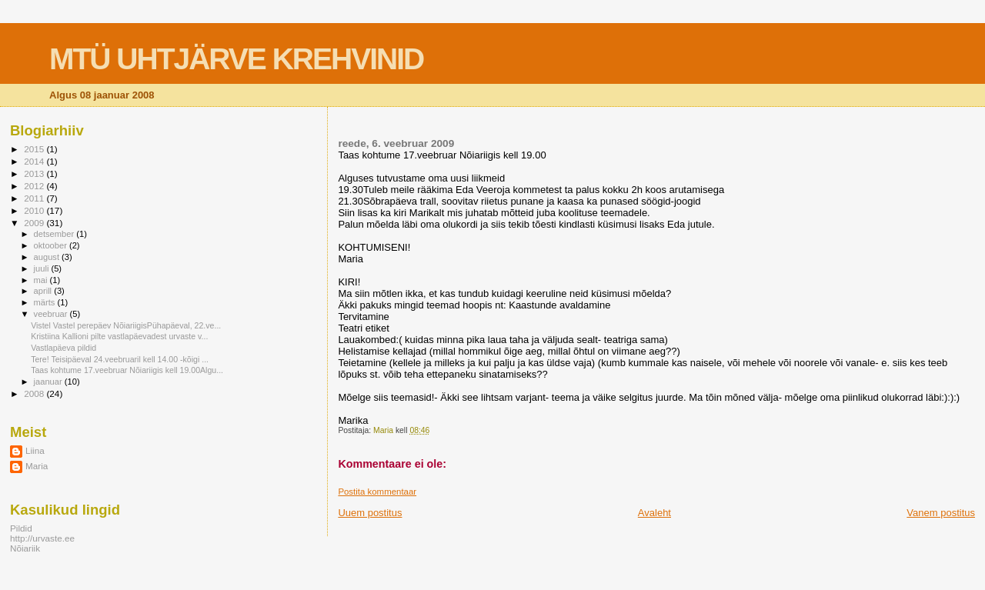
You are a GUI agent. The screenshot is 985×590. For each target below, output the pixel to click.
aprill (44, 290)
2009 (35, 223)
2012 (35, 186)
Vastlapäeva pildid (63, 347)
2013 (35, 173)
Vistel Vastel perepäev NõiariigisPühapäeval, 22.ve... (126, 325)
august (48, 257)
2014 (35, 161)
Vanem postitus (941, 512)
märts (46, 302)
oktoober (51, 245)
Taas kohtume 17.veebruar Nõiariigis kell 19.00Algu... (127, 370)
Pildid (21, 528)
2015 (35, 149)
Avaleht (654, 512)
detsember (55, 233)
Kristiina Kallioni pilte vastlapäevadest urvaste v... (119, 336)
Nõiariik (25, 548)
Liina (35, 450)
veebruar (52, 313)
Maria (36, 466)
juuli (43, 268)
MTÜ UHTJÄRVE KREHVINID (236, 58)
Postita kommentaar (377, 491)
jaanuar (49, 381)
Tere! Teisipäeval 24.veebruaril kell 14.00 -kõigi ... (120, 359)
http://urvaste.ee (42, 538)
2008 (35, 393)
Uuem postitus (370, 512)
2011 (35, 198)
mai (42, 280)
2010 (35, 210)
